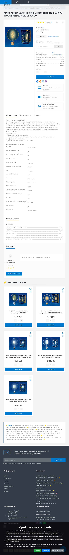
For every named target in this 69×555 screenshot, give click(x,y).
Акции (5, 476)
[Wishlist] (57, 22)
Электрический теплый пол (44, 501)
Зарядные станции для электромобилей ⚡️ (49, 483)
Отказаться (46, 550)
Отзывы (6, 489)
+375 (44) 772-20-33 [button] (43, 511)
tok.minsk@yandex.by (43, 514)
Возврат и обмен (48, 104)
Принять (37, 550)
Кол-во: (38, 69)
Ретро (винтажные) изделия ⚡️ (45, 480)
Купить (58, 46)
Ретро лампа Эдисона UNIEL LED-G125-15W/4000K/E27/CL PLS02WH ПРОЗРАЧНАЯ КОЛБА (18, 401)
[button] (28, 2)
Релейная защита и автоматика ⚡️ (46, 493)
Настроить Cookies (57, 550)
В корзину (50, 77)
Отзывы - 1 (37, 115)
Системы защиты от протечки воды (47, 496)
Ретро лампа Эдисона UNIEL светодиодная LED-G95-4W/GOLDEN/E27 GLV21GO (18, 313)
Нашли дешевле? (53, 36)
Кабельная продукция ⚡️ (43, 485)
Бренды (6, 491)
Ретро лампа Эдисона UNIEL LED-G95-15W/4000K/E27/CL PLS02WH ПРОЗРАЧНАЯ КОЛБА (50, 357)
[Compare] (62, 22)
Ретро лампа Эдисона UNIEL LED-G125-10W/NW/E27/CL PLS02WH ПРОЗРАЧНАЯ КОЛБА (18, 357)
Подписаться (58, 460)
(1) (51, 22)
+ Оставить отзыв (14, 274)
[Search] (47, 4)
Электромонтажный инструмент (46, 503)
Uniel (42, 28)
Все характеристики (57, 54)
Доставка (46, 95)
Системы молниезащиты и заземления (48, 498)
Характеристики (25, 115)
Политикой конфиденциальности (47, 533)
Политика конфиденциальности (20, 463)
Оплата (45, 86)
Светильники (40, 488)
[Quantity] (41, 72)
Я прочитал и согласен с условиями (23, 463)
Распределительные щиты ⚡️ (45, 490)
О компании (7, 478)
